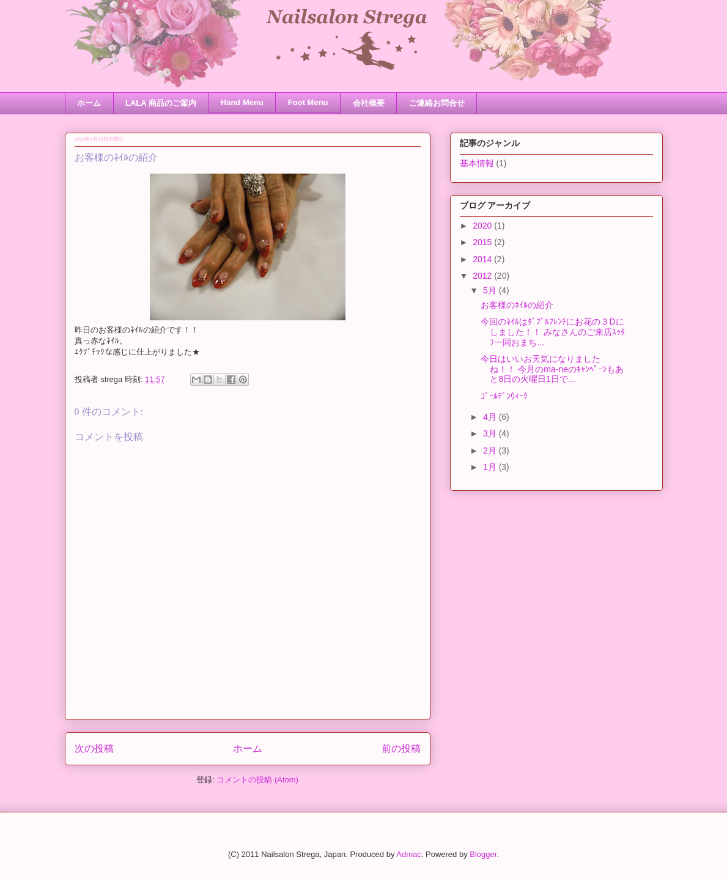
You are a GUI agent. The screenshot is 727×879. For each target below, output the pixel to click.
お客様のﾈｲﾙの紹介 (517, 305)
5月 (491, 290)
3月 (491, 433)
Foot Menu (308, 102)
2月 (491, 450)
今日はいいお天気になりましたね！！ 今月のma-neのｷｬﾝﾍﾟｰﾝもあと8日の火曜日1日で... (552, 369)
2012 (483, 276)
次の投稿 (94, 748)
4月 (491, 417)
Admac (408, 854)
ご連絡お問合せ (437, 103)
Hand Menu (242, 102)
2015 (483, 242)
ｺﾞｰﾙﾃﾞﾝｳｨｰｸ (504, 396)
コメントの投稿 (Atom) (257, 779)
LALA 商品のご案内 (160, 103)
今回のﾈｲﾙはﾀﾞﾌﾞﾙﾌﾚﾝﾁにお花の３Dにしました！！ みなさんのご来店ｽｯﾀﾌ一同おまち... (553, 332)
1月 (491, 467)
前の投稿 (401, 748)
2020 (483, 225)
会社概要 (369, 103)
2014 (483, 259)
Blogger (483, 854)
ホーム (89, 103)
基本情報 (477, 163)
